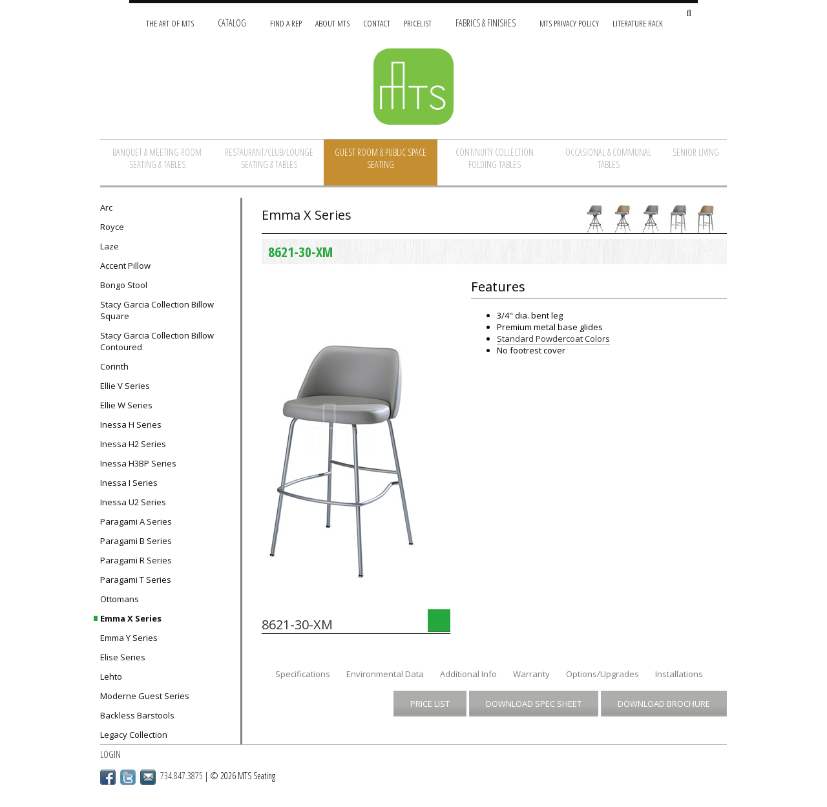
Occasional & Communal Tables (608, 158)
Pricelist (418, 23)
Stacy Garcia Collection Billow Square (157, 310)
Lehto (111, 676)
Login (110, 754)
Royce (112, 227)
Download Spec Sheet (533, 703)
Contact (376, 23)
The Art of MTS (170, 23)
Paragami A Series (136, 521)
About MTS (332, 23)
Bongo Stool (123, 285)
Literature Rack (637, 23)
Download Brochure (664, 703)
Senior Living (696, 152)
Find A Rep (286, 23)
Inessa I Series (129, 482)
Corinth (114, 366)
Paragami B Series (136, 541)
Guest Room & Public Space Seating (380, 158)
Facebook (108, 777)
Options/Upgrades (602, 674)
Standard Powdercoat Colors (553, 338)
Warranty (531, 674)
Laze (109, 246)
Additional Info (468, 674)
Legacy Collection (133, 734)
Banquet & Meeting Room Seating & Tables (157, 158)
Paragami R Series (136, 560)
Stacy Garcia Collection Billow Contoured (157, 341)
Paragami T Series (135, 579)
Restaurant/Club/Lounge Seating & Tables (269, 158)
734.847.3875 (181, 776)
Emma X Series (131, 618)
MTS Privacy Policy (569, 23)
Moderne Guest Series (144, 696)
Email (148, 777)
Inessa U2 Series (133, 502)
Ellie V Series (125, 386)
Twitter (128, 777)
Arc (106, 207)
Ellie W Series (126, 405)
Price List (430, 703)
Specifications (302, 674)
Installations (679, 674)
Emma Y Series (129, 638)
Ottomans (119, 599)
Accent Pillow (125, 265)
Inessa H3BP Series (138, 463)
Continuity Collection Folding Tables (494, 158)
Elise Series (122, 657)
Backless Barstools (137, 715)
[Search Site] (688, 14)
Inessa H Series (131, 424)
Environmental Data (385, 674)
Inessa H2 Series (133, 444)
